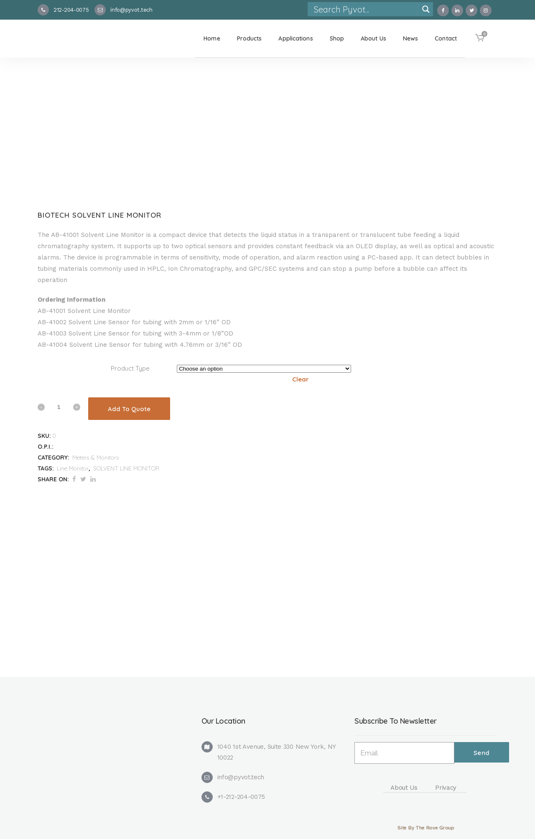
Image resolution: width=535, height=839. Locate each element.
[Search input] (365, 9)
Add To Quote (129, 409)
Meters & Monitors (95, 457)
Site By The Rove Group (425, 828)
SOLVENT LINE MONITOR (126, 468)
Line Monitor (73, 468)
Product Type (130, 368)
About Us (404, 787)
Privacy (445, 787)
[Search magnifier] (426, 9)
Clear (300, 379)
